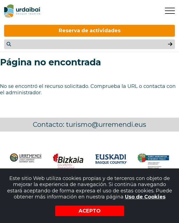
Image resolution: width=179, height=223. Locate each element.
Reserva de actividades (90, 31)
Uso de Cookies (145, 197)
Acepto (90, 211)
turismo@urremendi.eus (106, 124)
